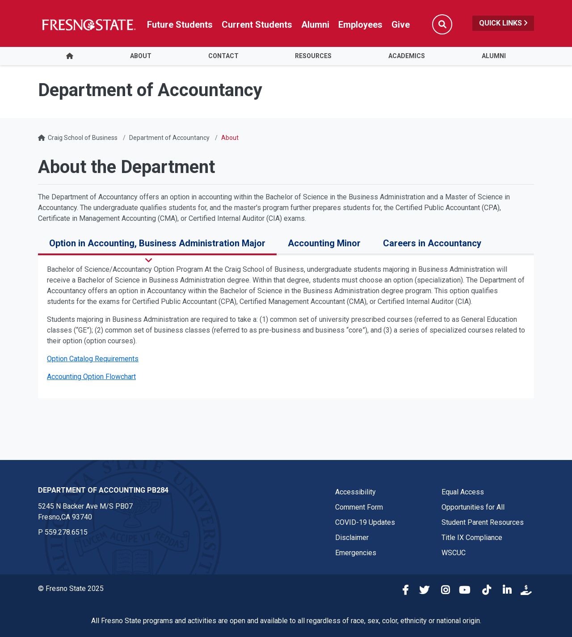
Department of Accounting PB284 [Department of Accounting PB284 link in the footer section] (103, 490)
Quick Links (503, 23)
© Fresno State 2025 (71, 588)
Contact (223, 55)
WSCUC (454, 552)
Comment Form (359, 507)
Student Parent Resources (483, 522)
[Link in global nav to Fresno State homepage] (88, 24)
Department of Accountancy (169, 137)
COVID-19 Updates (365, 522)
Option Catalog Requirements (93, 358)
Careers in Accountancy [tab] (432, 243)
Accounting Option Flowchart (91, 376)
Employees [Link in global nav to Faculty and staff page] (360, 24)
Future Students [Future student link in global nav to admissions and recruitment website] (180, 24)
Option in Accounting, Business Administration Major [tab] (157, 243)
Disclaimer (352, 537)
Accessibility (355, 492)
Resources (313, 55)
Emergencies (355, 552)
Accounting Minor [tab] (324, 243)
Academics (406, 55)
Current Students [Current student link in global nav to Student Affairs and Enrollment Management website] (257, 24)
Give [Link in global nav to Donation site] (400, 24)
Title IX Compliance (472, 537)
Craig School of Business (83, 137)
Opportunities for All (473, 507)
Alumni (494, 55)
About (140, 55)
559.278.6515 (66, 532)
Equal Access (463, 492)
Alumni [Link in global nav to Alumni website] (315, 24)
